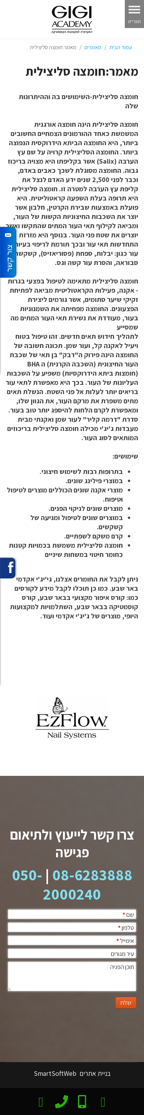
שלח (126, 1003)
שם (128, 915)
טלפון (126, 928)
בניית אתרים (94, 1073)
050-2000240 (56, 884)
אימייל (125, 941)
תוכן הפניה (122, 967)
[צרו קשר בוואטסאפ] (103, 1100)
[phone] (61, 1100)
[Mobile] (82, 1100)
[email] (41, 1100)
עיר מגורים (122, 954)
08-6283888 (92, 875)
